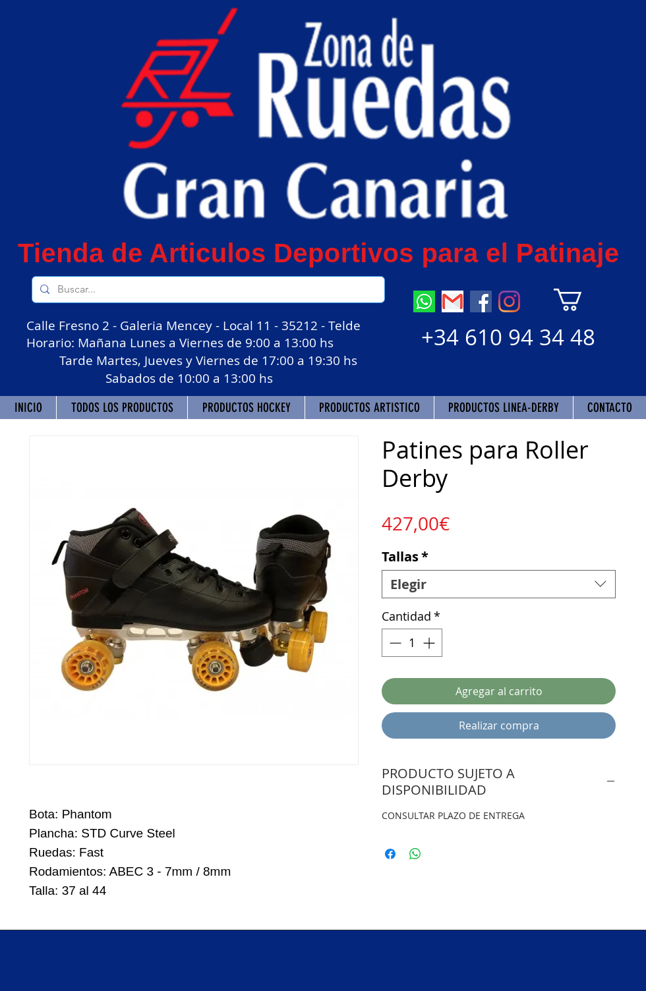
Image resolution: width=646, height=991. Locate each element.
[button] (581, 300)
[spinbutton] (412, 642)
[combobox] (499, 584)
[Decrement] (394, 642)
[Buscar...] (207, 289)
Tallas (405, 556)
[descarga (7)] (424, 301)
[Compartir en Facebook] (390, 854)
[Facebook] (481, 301)
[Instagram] (509, 301)
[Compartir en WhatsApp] (415, 854)
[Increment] (430, 642)
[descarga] (452, 301)
